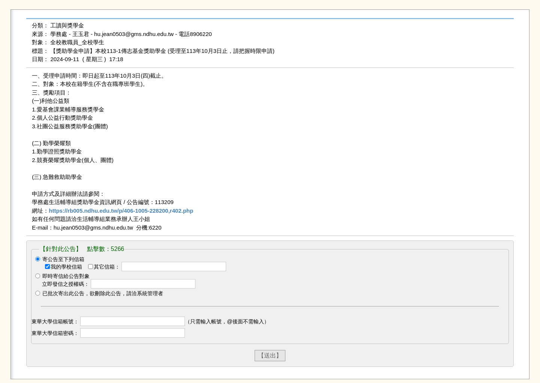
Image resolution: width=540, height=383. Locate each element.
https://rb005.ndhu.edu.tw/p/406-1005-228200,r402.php (121, 210)
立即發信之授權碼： (65, 284)
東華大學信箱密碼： (55, 333)
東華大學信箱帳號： (55, 321)
